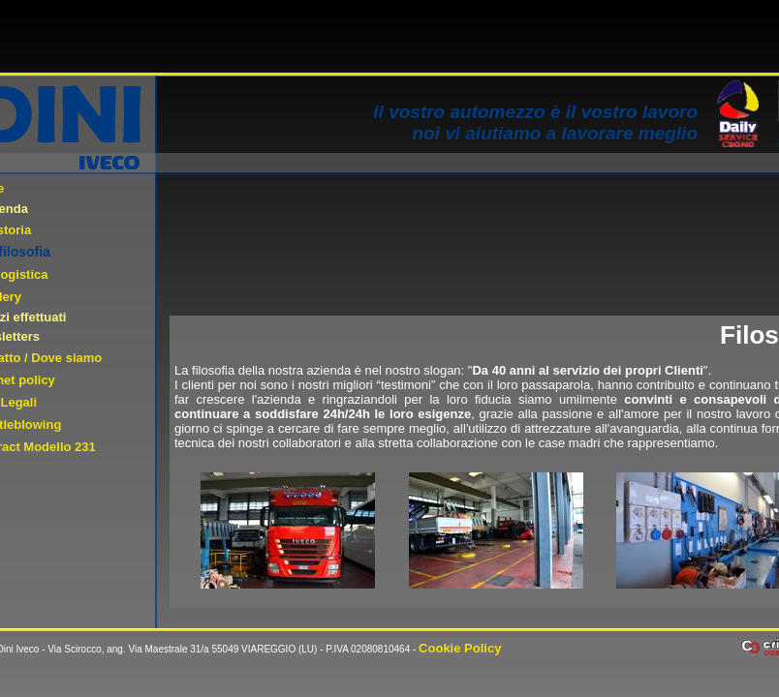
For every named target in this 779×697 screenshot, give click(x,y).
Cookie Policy (460, 648)
